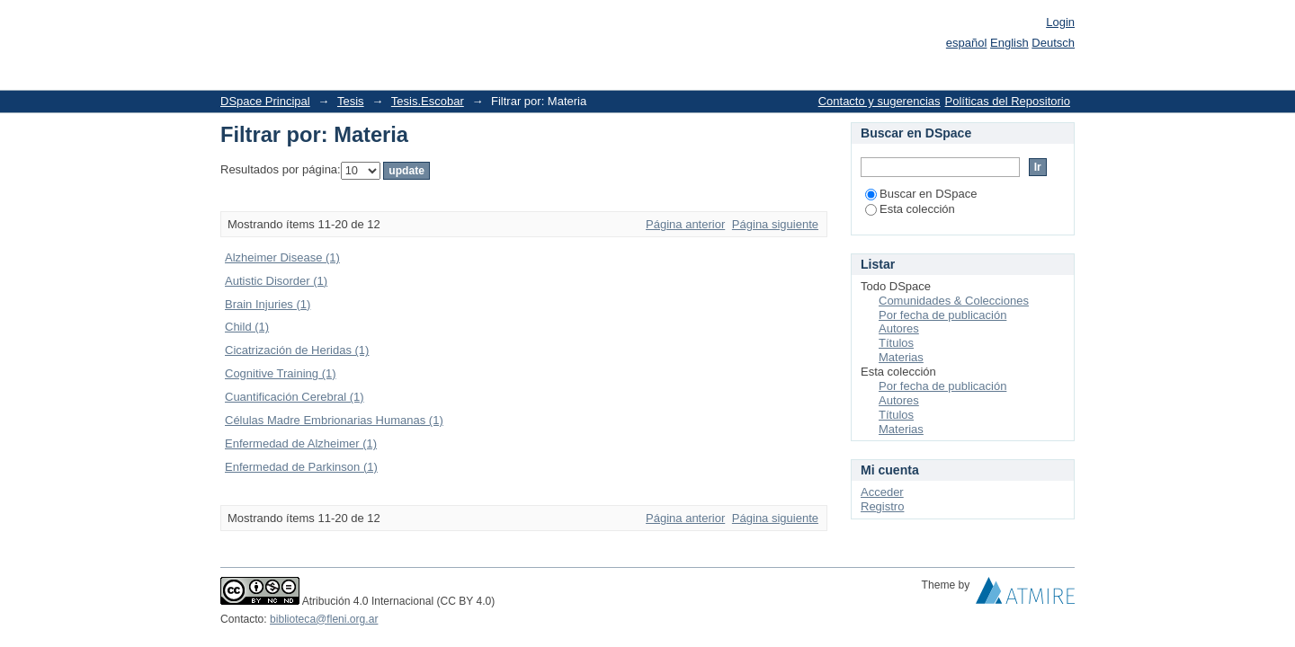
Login (1060, 22)
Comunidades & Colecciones (954, 300)
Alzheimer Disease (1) (282, 257)
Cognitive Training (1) (280, 373)
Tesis (350, 101)
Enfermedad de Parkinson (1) (301, 467)
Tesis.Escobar (427, 101)
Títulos (896, 343)
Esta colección (910, 209)
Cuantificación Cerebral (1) (294, 396)
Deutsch (1053, 42)
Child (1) (247, 326)
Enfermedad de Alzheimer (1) (301, 443)
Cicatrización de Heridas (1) (297, 350)
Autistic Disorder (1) (276, 281)
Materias (901, 357)
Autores (899, 328)
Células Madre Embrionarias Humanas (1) (334, 420)
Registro (882, 506)
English (1009, 42)
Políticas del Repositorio (1007, 101)
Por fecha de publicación (942, 315)
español (966, 42)
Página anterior (685, 224)
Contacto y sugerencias (879, 101)
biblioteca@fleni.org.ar (324, 619)
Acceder (882, 492)
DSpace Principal (265, 101)
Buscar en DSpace (921, 193)
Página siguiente (775, 224)
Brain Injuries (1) (267, 304)
